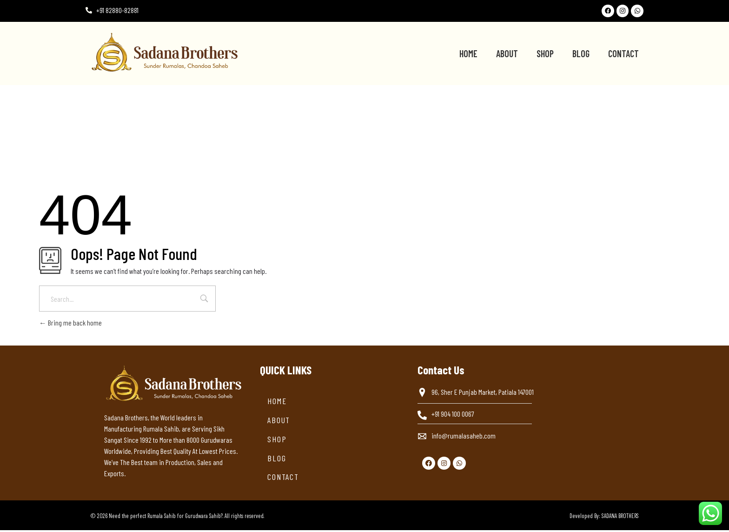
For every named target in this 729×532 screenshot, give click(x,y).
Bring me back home (70, 324)
